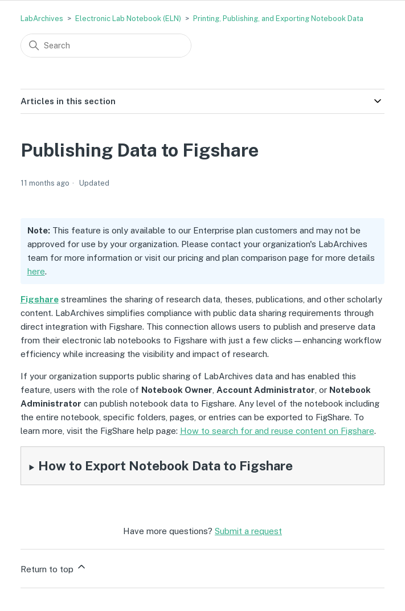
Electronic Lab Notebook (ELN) (128, 18)
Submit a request (248, 531)
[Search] (106, 45)
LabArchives (42, 18)
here (36, 271)
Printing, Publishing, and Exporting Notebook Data (278, 18)
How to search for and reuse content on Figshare (277, 431)
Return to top (54, 567)
